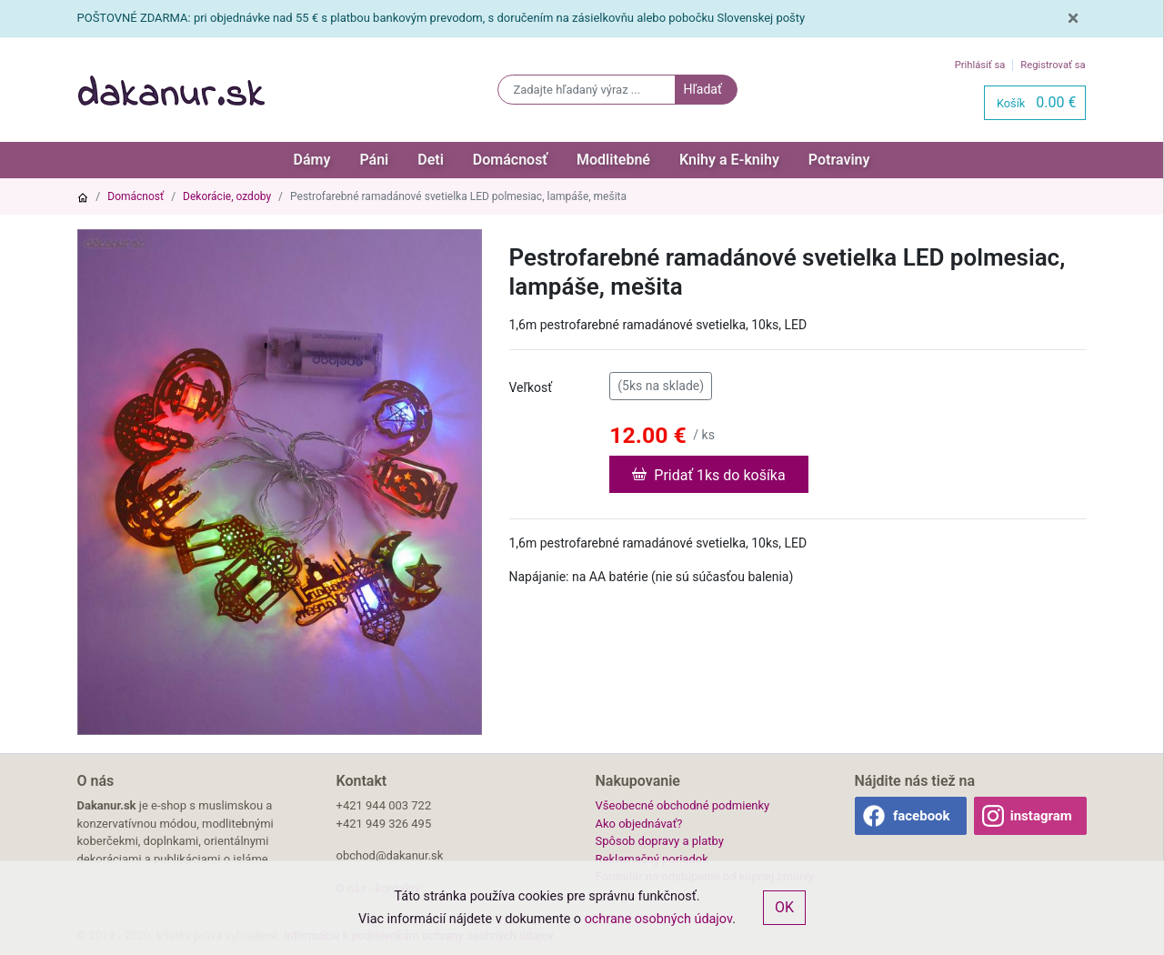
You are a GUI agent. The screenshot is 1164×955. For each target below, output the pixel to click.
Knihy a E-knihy (729, 159)
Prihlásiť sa (980, 65)
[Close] (1073, 18)
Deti (430, 159)
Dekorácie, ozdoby (227, 196)
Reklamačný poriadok (652, 859)
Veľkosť (531, 387)
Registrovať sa (1052, 65)
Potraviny (839, 159)
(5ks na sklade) (660, 385)
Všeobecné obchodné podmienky (683, 805)
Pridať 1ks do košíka (708, 474)
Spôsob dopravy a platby (660, 841)
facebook (921, 816)
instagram (1041, 816)
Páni (373, 159)
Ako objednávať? (639, 823)
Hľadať (702, 89)
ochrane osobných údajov (659, 919)
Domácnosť (510, 159)
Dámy (312, 159)
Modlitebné (613, 159)
